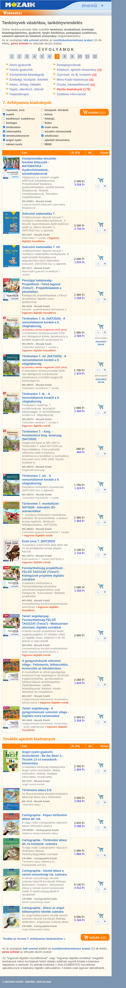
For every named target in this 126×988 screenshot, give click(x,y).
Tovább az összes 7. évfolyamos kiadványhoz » (34, 938)
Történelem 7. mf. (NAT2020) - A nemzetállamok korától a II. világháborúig (44, 360)
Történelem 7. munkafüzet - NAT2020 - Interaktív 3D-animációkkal (41, 507)
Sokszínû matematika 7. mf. (41, 247)
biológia (10, 123)
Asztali (47, 981)
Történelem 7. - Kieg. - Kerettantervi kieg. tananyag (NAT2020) (42, 435)
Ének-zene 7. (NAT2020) (38, 541)
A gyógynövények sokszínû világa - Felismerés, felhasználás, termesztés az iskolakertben (45, 664)
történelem (12, 127)
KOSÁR (90, 112)
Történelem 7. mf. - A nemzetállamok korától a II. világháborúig (41, 479)
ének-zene (49, 127)
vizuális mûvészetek (56, 131)
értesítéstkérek (101, 343)
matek (8, 114)
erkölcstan (50, 135)
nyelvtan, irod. (14, 110)
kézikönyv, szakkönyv (19, 118)
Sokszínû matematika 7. (38, 213)
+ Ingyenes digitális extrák (37, 535)
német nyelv (12, 144)
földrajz (47, 118)
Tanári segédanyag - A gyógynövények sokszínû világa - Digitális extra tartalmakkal (45, 712)
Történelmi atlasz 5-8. (37, 790)
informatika (12, 131)
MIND (46, 144)
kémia (46, 114)
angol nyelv (12, 140)
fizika (46, 123)
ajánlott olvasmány (55, 140)
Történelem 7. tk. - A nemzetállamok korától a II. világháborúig (41, 397)
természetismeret (16, 135)
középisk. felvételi (54, 110)
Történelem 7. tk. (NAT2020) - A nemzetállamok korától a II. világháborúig (43, 322)
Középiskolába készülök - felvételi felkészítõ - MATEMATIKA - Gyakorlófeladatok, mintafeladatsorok (40, 166)
